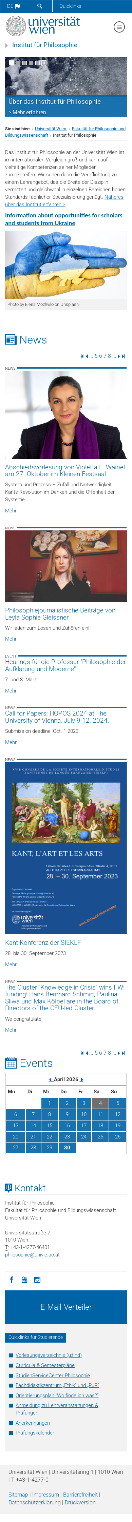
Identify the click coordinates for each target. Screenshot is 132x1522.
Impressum (45, 1494)
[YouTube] (24, 1279)
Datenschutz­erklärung (34, 1502)
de (13, 6)
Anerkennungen (33, 1423)
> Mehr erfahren (27, 112)
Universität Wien (51, 128)
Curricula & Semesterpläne (45, 1365)
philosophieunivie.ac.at (32, 1255)
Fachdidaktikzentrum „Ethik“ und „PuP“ (57, 1385)
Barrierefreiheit (80, 1494)
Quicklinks (70, 6)
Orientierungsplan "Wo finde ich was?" (57, 1395)
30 (67, 1148)
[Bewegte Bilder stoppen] (43, 62)
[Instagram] (37, 1279)
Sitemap (18, 1494)
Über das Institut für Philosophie (54, 101)
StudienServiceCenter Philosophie (53, 1375)
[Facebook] (11, 1279)
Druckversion (80, 1502)
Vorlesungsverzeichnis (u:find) (49, 1355)
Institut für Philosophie (44, 45)
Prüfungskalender (35, 1433)
